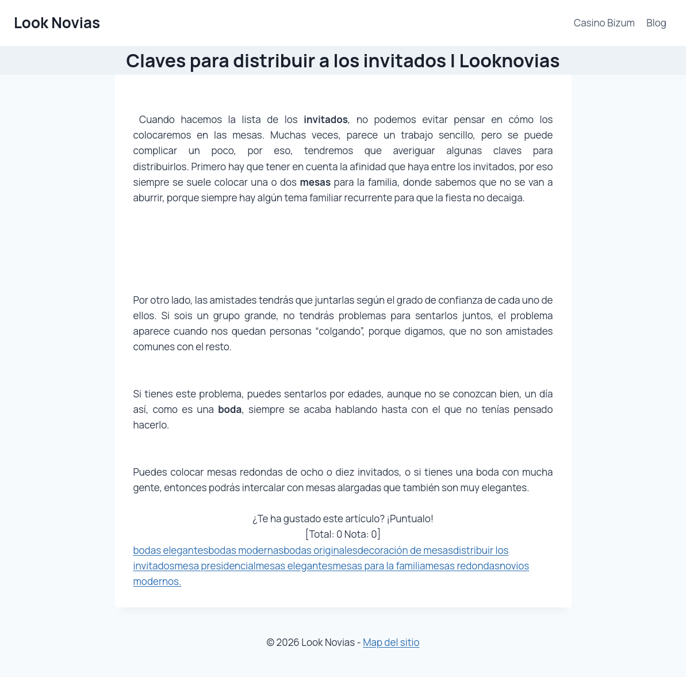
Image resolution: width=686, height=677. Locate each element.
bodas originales (320, 550)
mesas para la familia (378, 565)
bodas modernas (245, 550)
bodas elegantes (171, 550)
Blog (656, 22)
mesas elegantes (294, 565)
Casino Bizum (604, 22)
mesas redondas (462, 565)
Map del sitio (391, 642)
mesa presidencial (214, 565)
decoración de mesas (405, 550)
